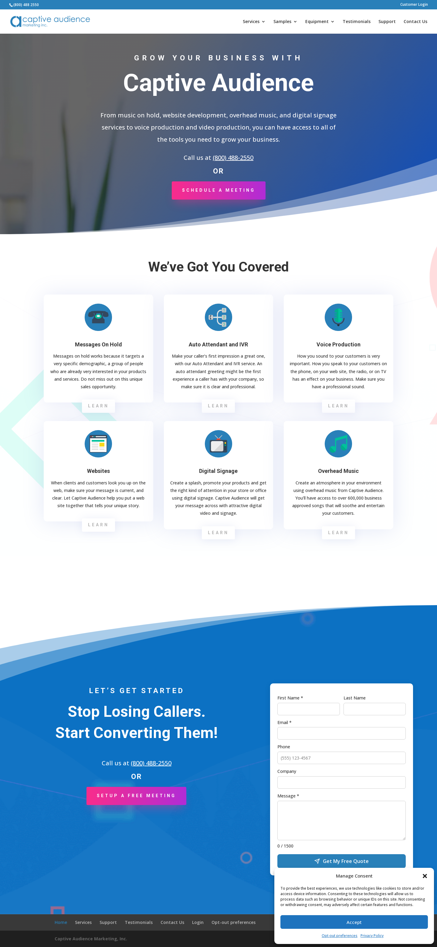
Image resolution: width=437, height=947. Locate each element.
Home (61, 922)
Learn (98, 406)
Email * (284, 722)
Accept (354, 922)
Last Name (355, 698)
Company (286, 771)
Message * (288, 796)
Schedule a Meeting (218, 190)
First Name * (290, 698)
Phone (283, 747)
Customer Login (414, 5)
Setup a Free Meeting (136, 795)
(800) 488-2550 (233, 157)
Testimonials (357, 21)
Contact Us (415, 21)
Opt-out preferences (339, 935)
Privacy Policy (372, 935)
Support (387, 21)
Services (251, 21)
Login (198, 922)
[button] (425, 876)
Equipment (317, 21)
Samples (282, 21)
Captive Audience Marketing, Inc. (91, 939)
